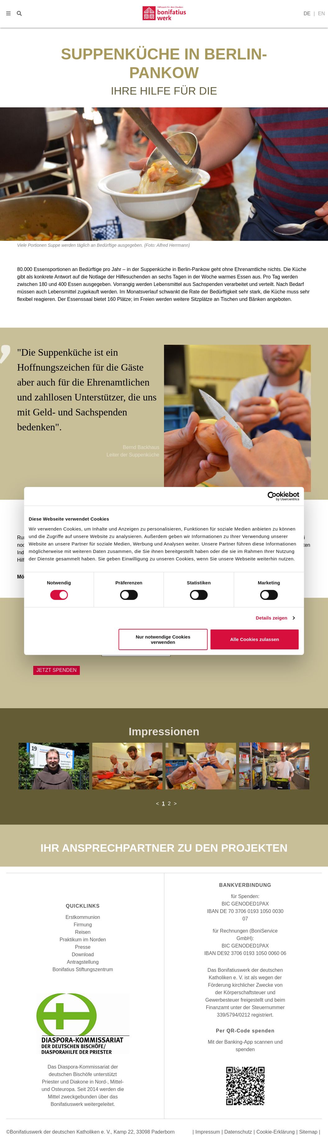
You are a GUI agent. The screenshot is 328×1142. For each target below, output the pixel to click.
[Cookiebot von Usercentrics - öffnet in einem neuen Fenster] (272, 496)
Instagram (82, 887)
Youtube (95, 887)
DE (306, 13)
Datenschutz (238, 1132)
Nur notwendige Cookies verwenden (163, 639)
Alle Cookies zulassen (254, 639)
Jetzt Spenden (56, 670)
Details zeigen (271, 617)
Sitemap (308, 1132)
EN (321, 13)
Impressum (207, 1132)
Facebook (70, 887)
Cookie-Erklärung (275, 1132)
